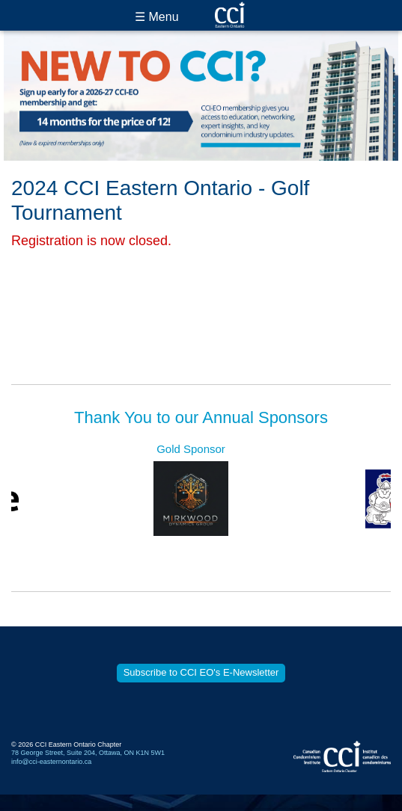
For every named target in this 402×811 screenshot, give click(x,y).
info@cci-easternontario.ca (51, 761)
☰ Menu (156, 16)
